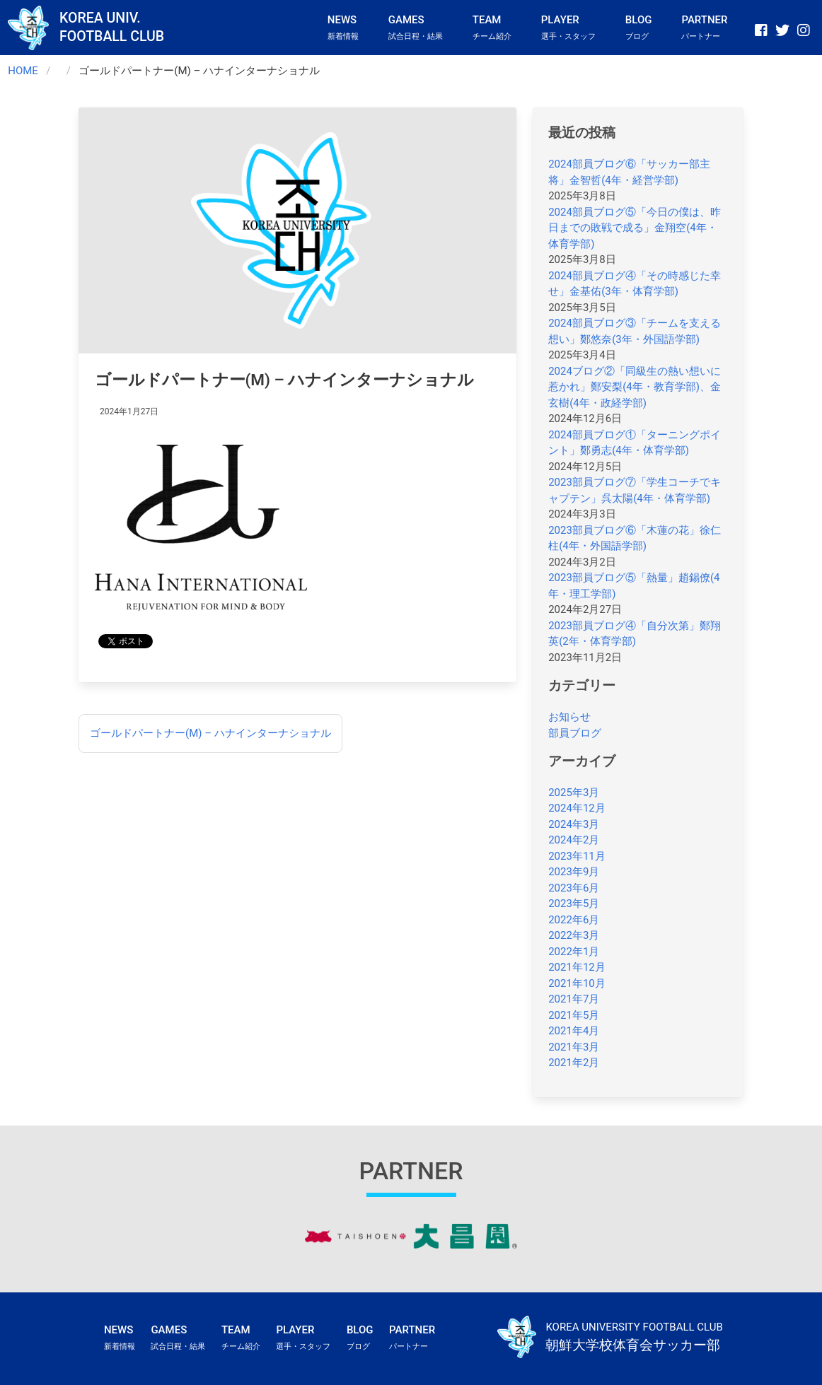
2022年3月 (573, 935)
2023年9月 (573, 871)
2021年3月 (573, 1047)
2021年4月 (573, 1030)
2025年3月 (573, 792)
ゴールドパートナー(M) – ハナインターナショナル (210, 733)
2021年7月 (573, 999)
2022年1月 (573, 951)
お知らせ (569, 717)
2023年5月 (573, 903)
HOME (23, 70)
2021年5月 (573, 1015)
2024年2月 (573, 840)
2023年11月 (577, 856)
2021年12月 (577, 967)
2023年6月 (573, 888)
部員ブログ (574, 733)
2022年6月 (573, 919)
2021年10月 (577, 983)
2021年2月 (573, 1062)
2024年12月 (577, 808)
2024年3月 (573, 824)
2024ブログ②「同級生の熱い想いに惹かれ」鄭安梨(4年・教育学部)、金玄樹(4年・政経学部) (634, 387)
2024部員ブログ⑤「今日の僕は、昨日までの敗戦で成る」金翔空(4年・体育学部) (634, 228)
